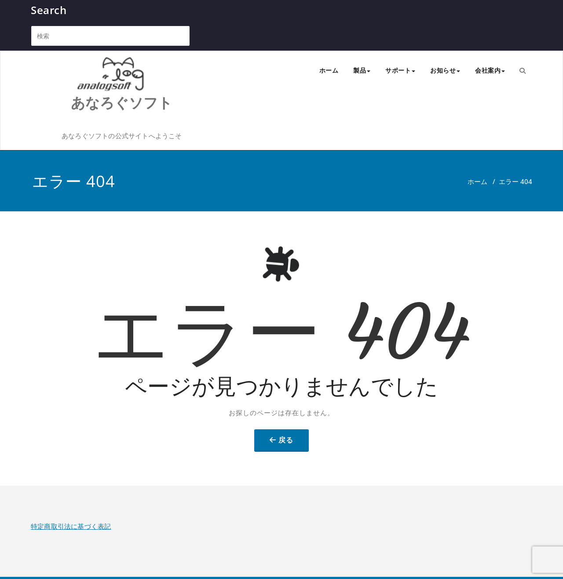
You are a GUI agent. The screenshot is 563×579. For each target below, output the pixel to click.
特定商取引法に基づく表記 (71, 526)
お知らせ (445, 70)
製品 (361, 70)
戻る (285, 440)
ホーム (329, 70)
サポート (400, 70)
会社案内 (490, 70)
